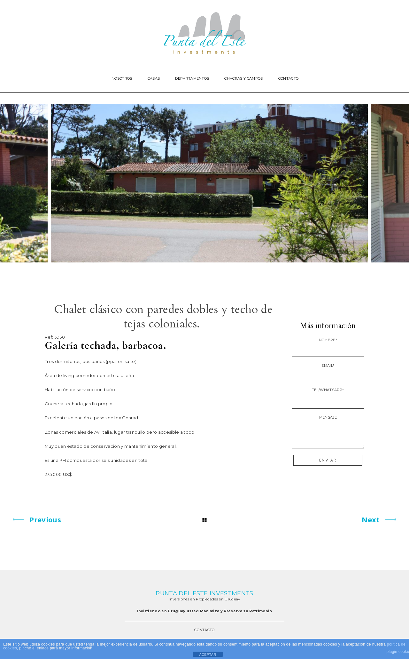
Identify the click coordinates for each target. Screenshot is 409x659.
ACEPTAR (207, 654)
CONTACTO (204, 630)
